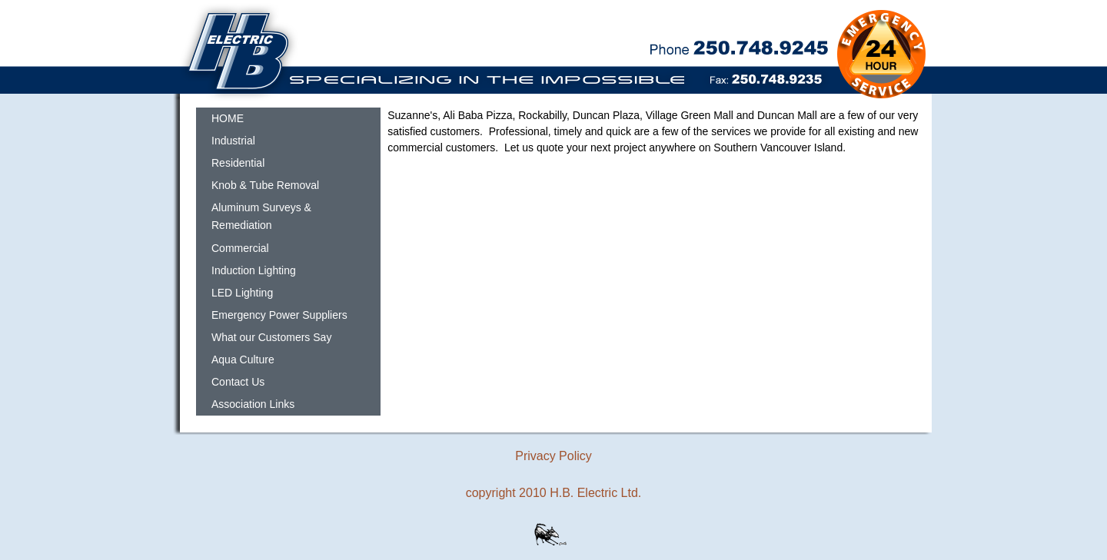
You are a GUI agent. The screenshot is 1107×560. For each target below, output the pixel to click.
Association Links (252, 404)
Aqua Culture (242, 359)
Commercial (240, 248)
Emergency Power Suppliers (279, 315)
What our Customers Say (271, 337)
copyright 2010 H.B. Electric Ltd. (554, 492)
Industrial (233, 140)
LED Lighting (242, 293)
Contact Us (237, 382)
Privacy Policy (553, 455)
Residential (237, 163)
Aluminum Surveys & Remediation (261, 216)
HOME (227, 118)
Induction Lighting (253, 270)
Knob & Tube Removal (265, 185)
